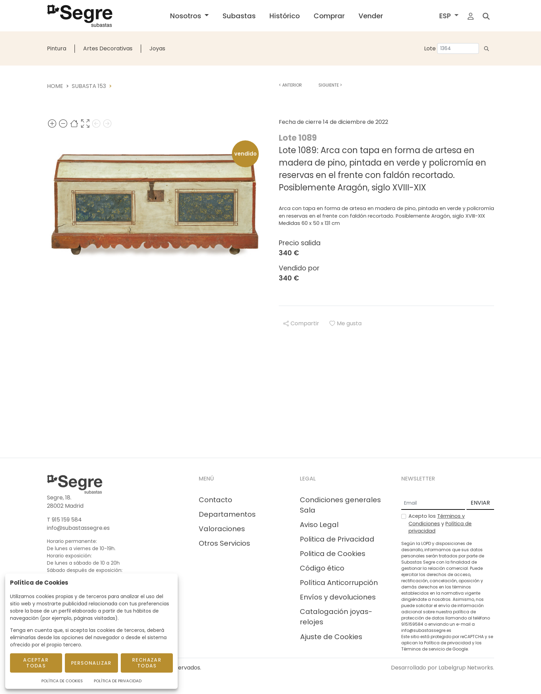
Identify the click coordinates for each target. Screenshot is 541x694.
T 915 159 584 (64, 520)
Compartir (301, 323)
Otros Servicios (224, 543)
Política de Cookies (62, 681)
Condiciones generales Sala (340, 505)
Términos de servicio (423, 649)
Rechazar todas (146, 662)
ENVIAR (480, 503)
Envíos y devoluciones (338, 597)
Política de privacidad (447, 643)
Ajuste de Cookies (331, 637)
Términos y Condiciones (437, 520)
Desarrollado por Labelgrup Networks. (442, 668)
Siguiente (330, 85)
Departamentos (227, 514)
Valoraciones (222, 529)
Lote (430, 48)
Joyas (157, 48)
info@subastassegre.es (78, 528)
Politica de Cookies (332, 553)
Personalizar (91, 663)
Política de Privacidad (117, 681)
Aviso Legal (319, 524)
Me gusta (345, 323)
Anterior (290, 85)
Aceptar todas (36, 662)
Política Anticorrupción (339, 582)
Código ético (322, 568)
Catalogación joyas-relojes (336, 617)
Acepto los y (440, 523)
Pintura (56, 48)
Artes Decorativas (107, 48)
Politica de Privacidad (337, 539)
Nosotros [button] (186, 16)
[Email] (433, 503)
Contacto (215, 500)
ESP (446, 16)
